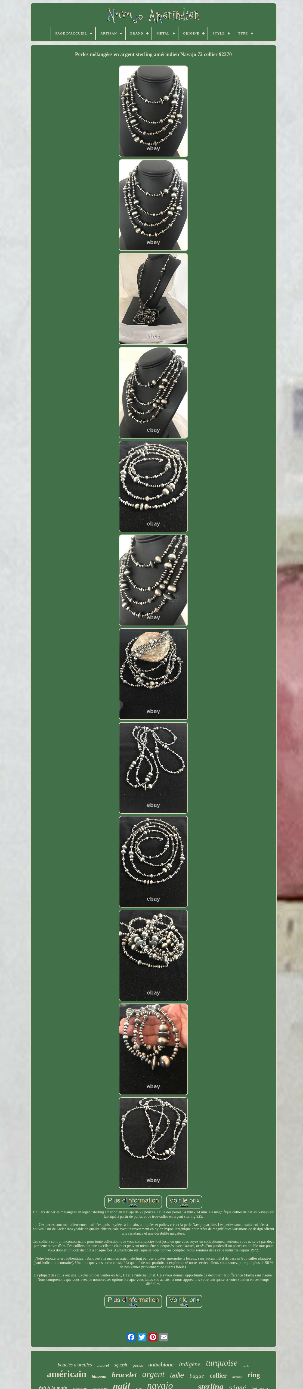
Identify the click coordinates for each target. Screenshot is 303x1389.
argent (153, 1374)
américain (66, 1374)
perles (137, 1365)
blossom (99, 1376)
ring (254, 1375)
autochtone (161, 1365)
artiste (237, 1377)
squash (120, 1365)
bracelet (124, 1375)
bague (196, 1375)
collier (218, 1375)
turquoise (221, 1363)
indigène (189, 1364)
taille (177, 1375)
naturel (103, 1365)
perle (246, 1366)
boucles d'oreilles (75, 1365)
